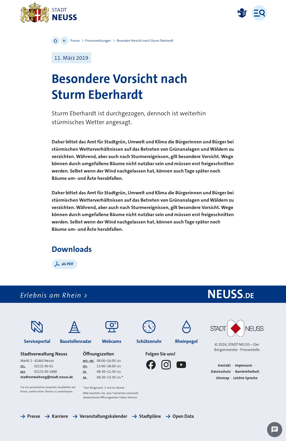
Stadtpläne (150, 416)
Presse (75, 40)
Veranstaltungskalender (103, 416)
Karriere (60, 416)
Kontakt (224, 365)
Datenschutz (221, 371)
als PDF (67, 263)
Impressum (243, 365)
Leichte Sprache (245, 378)
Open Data (183, 416)
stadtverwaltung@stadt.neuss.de (46, 377)
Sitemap (222, 378)
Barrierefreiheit (247, 371)
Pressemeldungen (98, 40)
